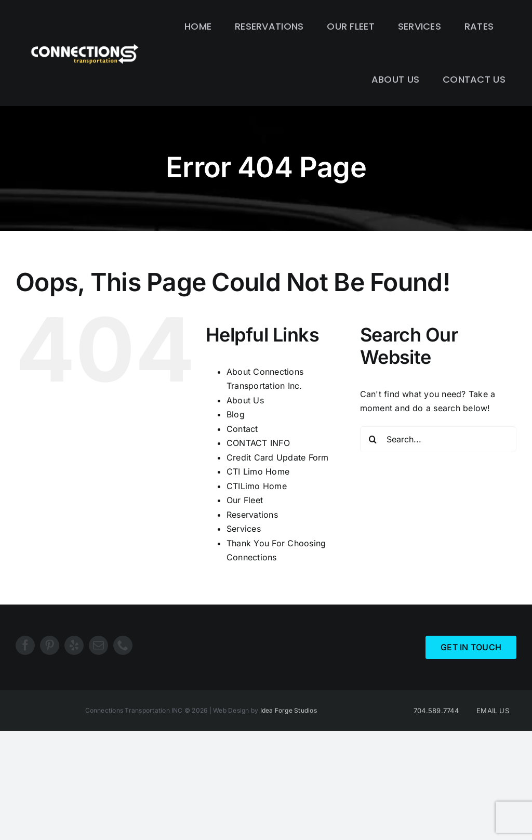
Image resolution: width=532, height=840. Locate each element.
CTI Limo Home (258, 471)
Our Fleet (245, 500)
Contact (242, 429)
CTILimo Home (257, 486)
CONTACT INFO (258, 443)
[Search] (373, 439)
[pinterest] (49, 645)
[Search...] (438, 439)
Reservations (252, 514)
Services (244, 528)
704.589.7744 (436, 710)
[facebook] (25, 645)
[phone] (122, 645)
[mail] (98, 645)
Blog (236, 414)
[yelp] (74, 645)
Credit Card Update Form (278, 457)
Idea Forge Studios (288, 710)
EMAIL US (492, 710)
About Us (245, 400)
